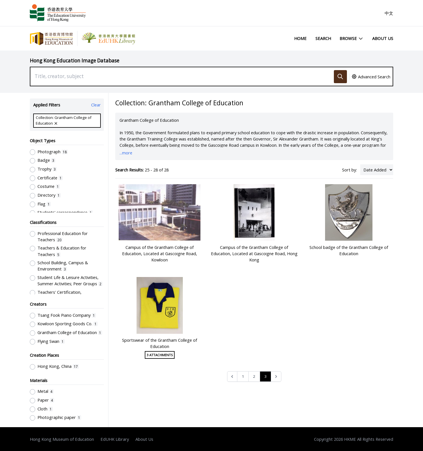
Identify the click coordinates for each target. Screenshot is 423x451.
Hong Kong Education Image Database (74, 60)
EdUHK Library (114, 439)
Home (300, 38)
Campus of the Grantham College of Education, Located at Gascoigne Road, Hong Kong (254, 253)
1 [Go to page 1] (243, 376)
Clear (96, 105)
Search (323, 38)
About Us (382, 38)
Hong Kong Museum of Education (62, 439)
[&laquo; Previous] (232, 376)
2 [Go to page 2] (254, 376)
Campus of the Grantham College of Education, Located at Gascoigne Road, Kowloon (159, 253)
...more (126, 153)
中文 (389, 13)
